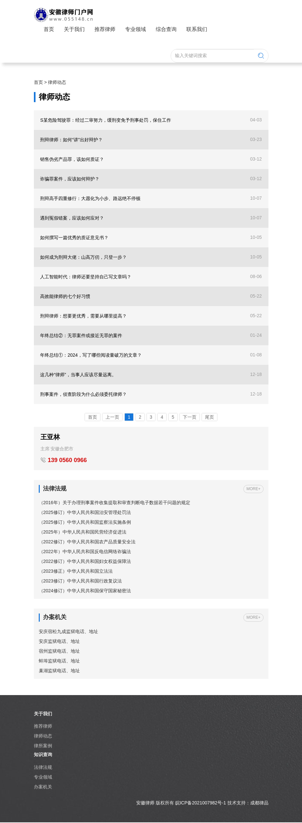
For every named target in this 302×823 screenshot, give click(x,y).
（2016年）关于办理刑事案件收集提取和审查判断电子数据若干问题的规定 (114, 502)
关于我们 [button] (74, 29)
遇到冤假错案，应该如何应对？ (72, 218)
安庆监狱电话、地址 (59, 641)
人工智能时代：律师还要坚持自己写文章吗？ (86, 276)
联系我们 (196, 29)
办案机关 (43, 787)
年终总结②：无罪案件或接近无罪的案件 (81, 335)
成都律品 (259, 803)
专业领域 (43, 777)
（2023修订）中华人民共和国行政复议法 (80, 581)
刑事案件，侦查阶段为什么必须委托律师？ (83, 394)
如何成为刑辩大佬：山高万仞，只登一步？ (83, 257)
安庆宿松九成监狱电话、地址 (68, 631)
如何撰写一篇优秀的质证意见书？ (74, 237)
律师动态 (57, 82)
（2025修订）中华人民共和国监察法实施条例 (85, 522)
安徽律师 (145, 803)
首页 (49, 29)
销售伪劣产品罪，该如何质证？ (72, 159)
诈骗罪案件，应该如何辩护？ (70, 178)
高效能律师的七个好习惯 (65, 296)
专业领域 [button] (135, 29)
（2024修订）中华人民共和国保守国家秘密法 (85, 591)
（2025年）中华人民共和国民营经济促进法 (82, 532)
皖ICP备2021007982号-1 (200, 803)
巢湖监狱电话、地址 (59, 671)
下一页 (189, 417)
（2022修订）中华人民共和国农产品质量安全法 (87, 542)
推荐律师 (104, 29)
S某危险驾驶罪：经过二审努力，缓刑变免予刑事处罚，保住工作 (105, 120)
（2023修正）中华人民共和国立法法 (76, 571)
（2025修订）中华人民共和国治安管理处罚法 (85, 512)
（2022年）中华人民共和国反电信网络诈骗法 (85, 551)
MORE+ (253, 489)
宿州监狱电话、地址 (59, 651)
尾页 (209, 417)
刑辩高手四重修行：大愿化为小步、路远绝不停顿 (90, 198)
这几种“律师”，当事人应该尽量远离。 (78, 374)
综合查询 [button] (166, 29)
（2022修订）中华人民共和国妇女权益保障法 (85, 561)
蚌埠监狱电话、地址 (59, 661)
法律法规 (43, 767)
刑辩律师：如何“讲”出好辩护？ (71, 139)
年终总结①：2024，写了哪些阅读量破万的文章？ (91, 355)
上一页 (112, 417)
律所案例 (43, 746)
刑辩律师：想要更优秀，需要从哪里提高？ (83, 315)
